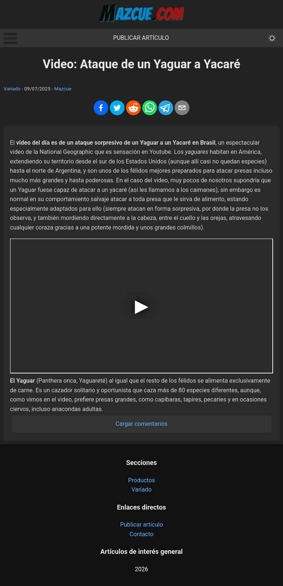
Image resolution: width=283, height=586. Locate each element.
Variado (12, 89)
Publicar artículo (141, 37)
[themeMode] (272, 38)
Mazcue (62, 89)
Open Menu (10, 38)
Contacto (142, 534)
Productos (141, 480)
